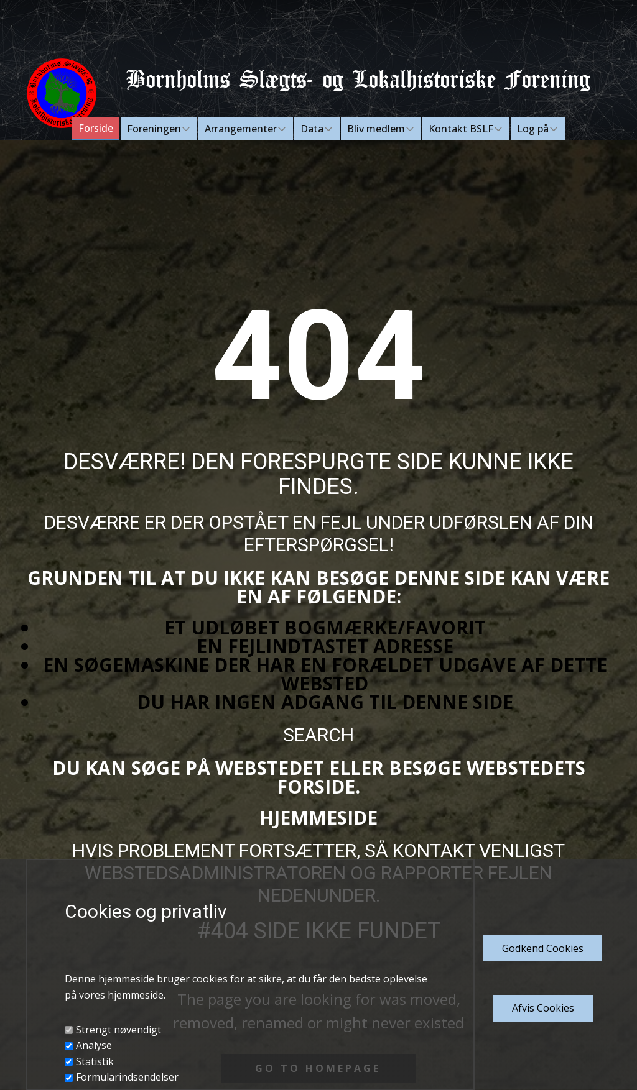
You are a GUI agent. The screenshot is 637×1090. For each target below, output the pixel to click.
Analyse (94, 1045)
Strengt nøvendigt (118, 1030)
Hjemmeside (318, 817)
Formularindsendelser (127, 1077)
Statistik (95, 1061)
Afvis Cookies (543, 1008)
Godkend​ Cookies (543, 948)
